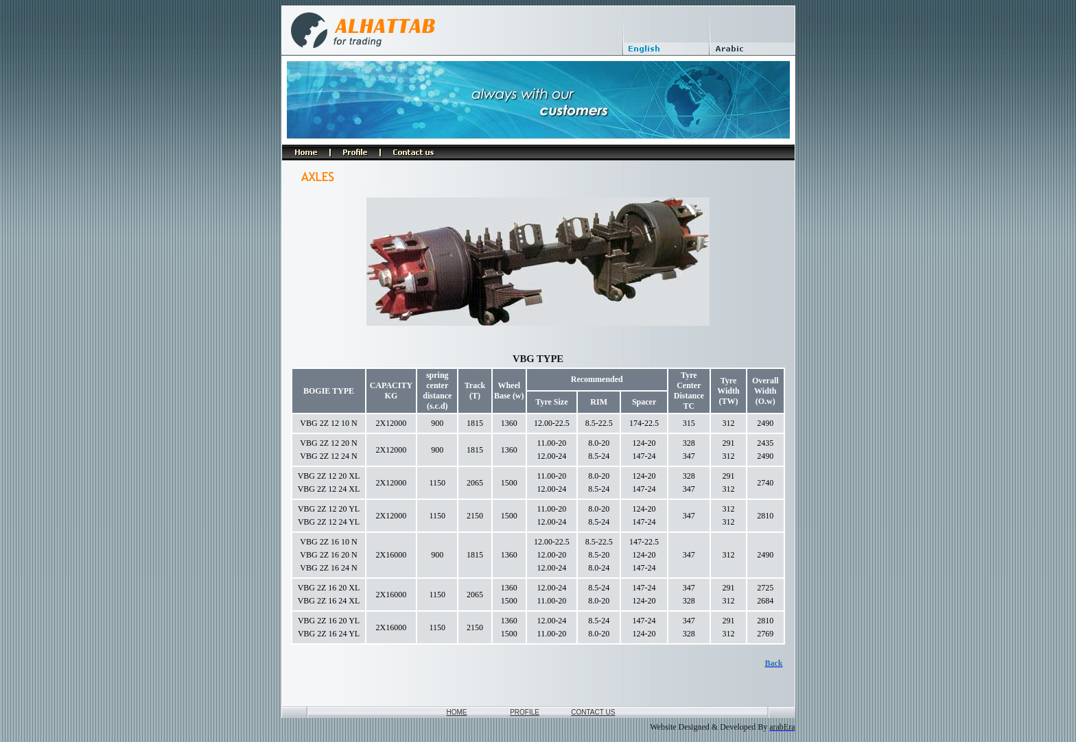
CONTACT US (593, 712)
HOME (457, 712)
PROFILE (524, 712)
